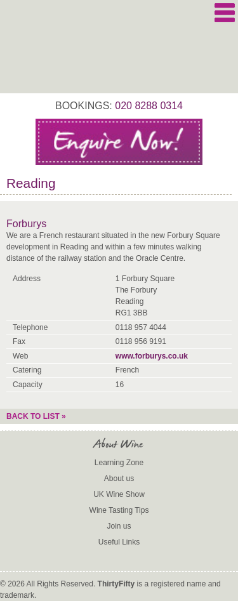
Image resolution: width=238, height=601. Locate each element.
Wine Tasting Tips (119, 510)
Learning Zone (119, 462)
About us (119, 478)
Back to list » (36, 416)
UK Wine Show (119, 494)
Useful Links (119, 542)
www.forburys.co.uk (152, 356)
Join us (119, 526)
